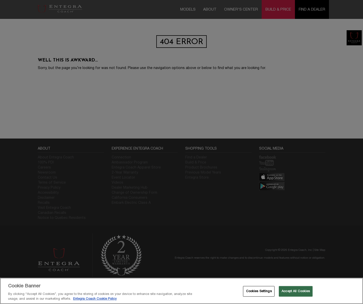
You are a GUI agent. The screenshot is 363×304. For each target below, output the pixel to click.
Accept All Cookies (296, 291)
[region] (181, 291)
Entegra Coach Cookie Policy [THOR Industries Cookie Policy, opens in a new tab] (95, 298)
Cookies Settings (259, 291)
